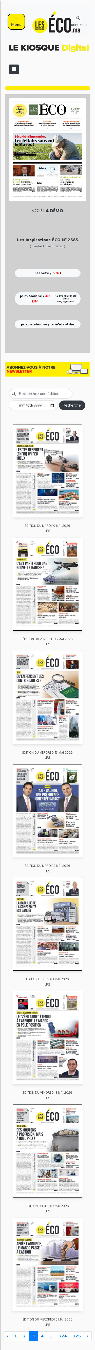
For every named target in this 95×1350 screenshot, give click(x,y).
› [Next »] (87, 1336)
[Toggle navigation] (14, 69)
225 (77, 1336)
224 (63, 1336)
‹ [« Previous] (7, 1336)
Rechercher (72, 405)
